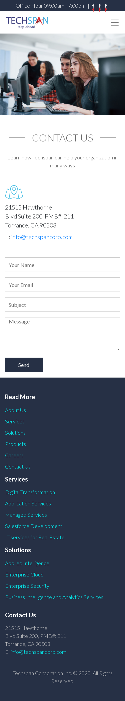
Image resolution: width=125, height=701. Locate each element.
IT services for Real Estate (35, 537)
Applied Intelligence (27, 563)
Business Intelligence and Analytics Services (54, 597)
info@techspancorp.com (42, 236)
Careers (14, 455)
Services (15, 421)
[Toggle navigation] (115, 23)
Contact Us (18, 466)
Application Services (28, 503)
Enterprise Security (27, 585)
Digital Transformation (30, 492)
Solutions (15, 432)
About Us (15, 410)
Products (15, 444)
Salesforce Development (33, 526)
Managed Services (26, 514)
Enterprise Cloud (24, 574)
